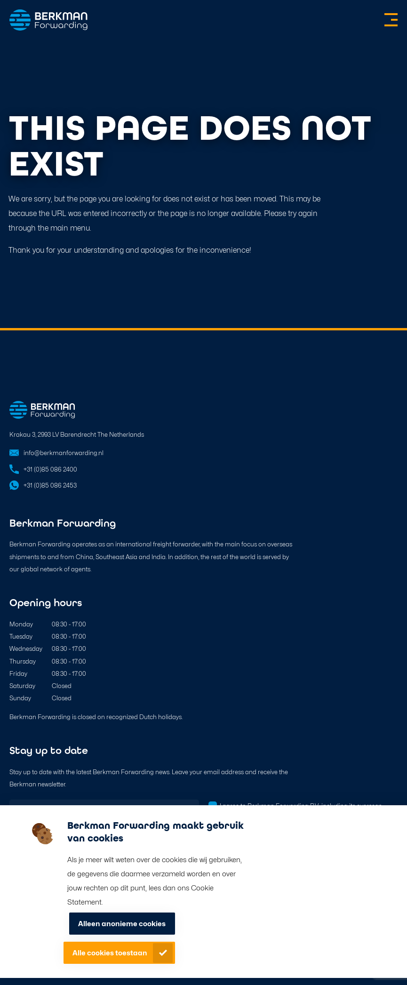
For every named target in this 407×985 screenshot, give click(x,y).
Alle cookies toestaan (109, 953)
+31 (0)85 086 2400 (50, 469)
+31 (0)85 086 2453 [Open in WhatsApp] (50, 485)
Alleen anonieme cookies (122, 924)
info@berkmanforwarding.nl (64, 452)
